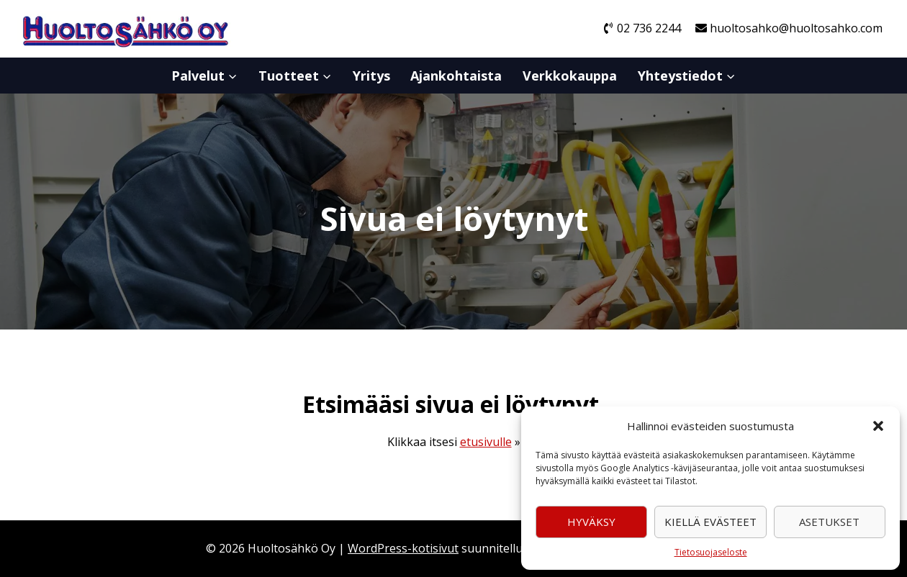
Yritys (371, 75)
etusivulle (486, 442)
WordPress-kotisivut (403, 548)
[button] (878, 426)
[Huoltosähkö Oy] (125, 29)
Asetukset (829, 521)
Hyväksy (591, 521)
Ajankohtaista (456, 75)
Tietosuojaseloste (710, 552)
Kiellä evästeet (710, 521)
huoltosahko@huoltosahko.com (789, 28)
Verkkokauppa (570, 75)
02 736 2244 (642, 28)
